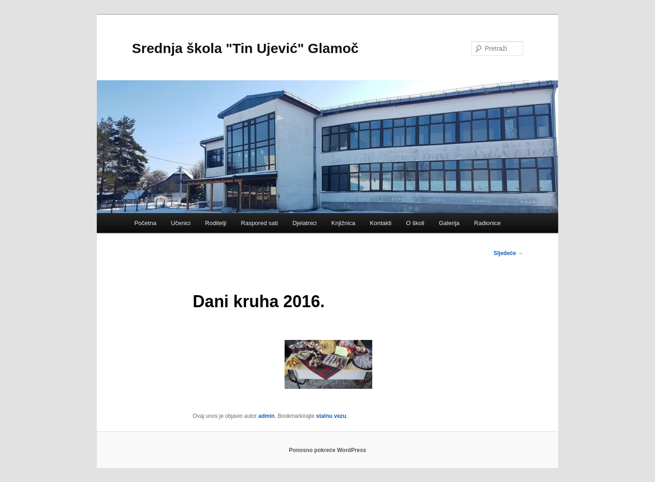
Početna (145, 223)
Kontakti (381, 223)
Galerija (449, 223)
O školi (415, 223)
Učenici (181, 223)
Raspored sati (259, 223)
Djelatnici (304, 223)
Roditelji (215, 223)
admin (266, 416)
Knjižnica (343, 223)
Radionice (487, 223)
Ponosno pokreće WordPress (327, 450)
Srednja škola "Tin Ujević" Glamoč (245, 48)
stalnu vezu (331, 416)
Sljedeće (508, 253)
